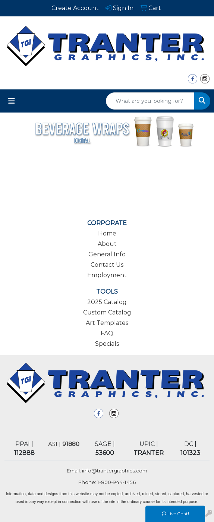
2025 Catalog (107, 302)
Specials (107, 343)
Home (107, 233)
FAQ (107, 333)
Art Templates (107, 322)
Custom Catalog (107, 312)
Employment (107, 275)
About (107, 243)
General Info (107, 254)
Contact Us (107, 264)
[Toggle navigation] (11, 101)
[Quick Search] (150, 101)
